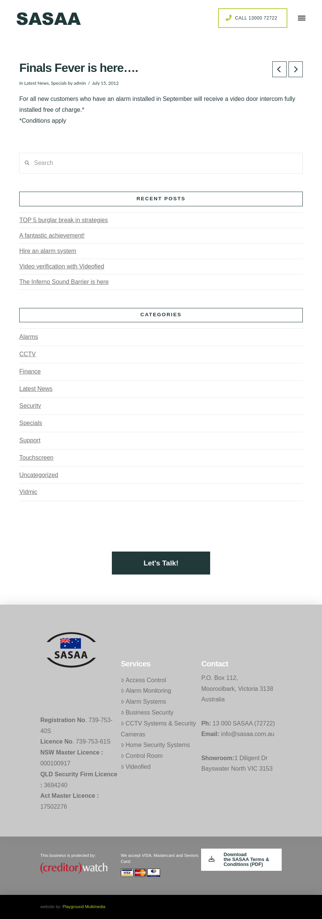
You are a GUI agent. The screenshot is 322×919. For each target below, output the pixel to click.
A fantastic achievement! (51, 235)
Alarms (28, 337)
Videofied (136, 767)
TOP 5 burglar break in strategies (63, 220)
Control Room (142, 756)
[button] (301, 18)
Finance (30, 371)
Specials (59, 83)
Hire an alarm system (47, 251)
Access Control (143, 680)
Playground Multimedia (84, 906)
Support (29, 440)
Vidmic (28, 492)
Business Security (147, 712)
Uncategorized (38, 475)
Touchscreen (36, 457)
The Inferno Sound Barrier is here (63, 282)
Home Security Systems (155, 745)
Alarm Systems (143, 701)
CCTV (27, 354)
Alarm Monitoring (146, 690)
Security (30, 405)
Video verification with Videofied (61, 266)
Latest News (36, 83)
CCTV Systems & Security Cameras (158, 729)
